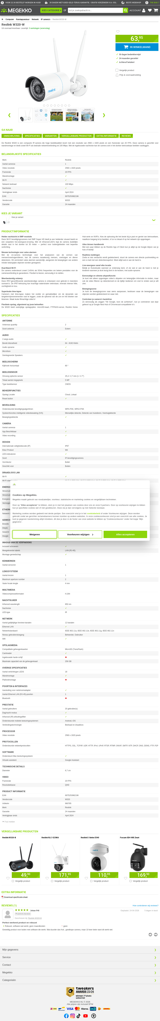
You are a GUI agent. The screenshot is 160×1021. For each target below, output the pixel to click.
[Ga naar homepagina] (20, 10)
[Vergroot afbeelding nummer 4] (87, 115)
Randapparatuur (22, 19)
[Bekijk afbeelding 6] (65, 106)
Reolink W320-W (60, 19)
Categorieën (9, 980)
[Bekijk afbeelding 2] (51, 106)
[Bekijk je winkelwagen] (155, 10)
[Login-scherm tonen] (138, 10)
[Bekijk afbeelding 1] (48, 106)
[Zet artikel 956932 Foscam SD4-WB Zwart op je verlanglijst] (125, 878)
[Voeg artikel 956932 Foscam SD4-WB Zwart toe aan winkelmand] (143, 875)
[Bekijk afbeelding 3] (55, 106)
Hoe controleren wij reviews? (145, 905)
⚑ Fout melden (8, 822)
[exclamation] (152, 2)
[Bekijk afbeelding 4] (58, 106)
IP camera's (45, 19)
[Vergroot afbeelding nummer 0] (25, 115)
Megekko (7, 972)
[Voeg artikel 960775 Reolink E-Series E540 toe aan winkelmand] (104, 875)
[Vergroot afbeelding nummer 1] (41, 115)
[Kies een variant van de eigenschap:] (80, 220)
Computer (10, 19)
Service (6, 957)
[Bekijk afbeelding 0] (44, 106)
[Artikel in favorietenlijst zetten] (117, 31)
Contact (6, 965)
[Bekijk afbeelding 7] (69, 106)
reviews (126, 136)
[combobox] (95, 10)
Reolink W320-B (35, 918)
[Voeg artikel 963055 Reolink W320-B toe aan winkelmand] (26, 875)
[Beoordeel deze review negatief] (156, 935)
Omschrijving (12, 136)
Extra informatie (107, 136)
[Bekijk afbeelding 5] (62, 106)
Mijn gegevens (10, 949)
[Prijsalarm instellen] (128, 75)
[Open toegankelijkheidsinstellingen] (93, 1016)
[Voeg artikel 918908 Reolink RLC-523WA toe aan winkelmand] (65, 875)
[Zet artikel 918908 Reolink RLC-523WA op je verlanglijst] (47, 878)
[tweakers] (131, 2)
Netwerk (35, 19)
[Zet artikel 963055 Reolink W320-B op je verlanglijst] (7, 878)
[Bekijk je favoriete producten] (149, 10)
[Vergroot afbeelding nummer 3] (72, 115)
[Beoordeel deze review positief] (150, 935)
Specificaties (32, 136)
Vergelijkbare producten (76, 136)
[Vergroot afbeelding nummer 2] (56, 115)
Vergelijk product (126, 70)
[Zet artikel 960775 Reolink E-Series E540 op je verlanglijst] (86, 878)
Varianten (51, 136)
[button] (51, 10)
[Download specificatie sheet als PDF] (80, 896)
